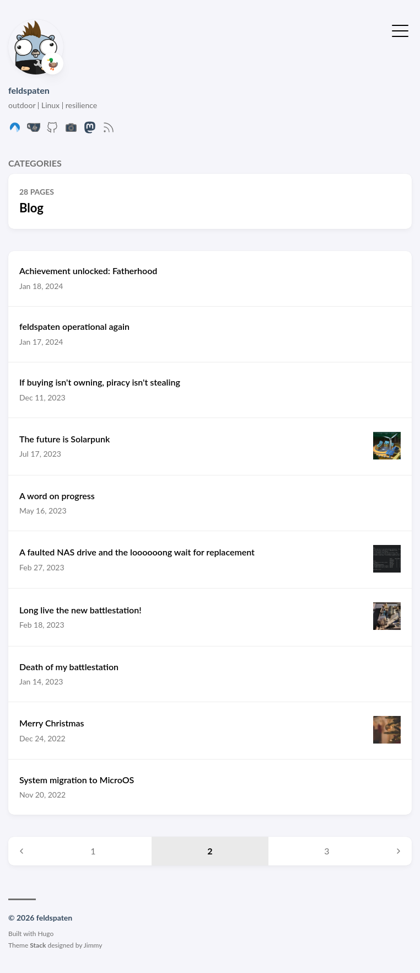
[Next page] (398, 851)
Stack (38, 945)
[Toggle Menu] (400, 29)
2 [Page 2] (209, 851)
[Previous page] (21, 851)
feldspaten (29, 90)
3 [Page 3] (326, 851)
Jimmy (93, 945)
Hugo (46, 933)
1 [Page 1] (92, 851)
